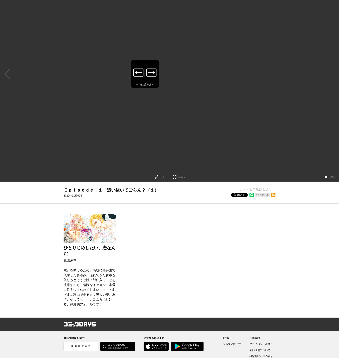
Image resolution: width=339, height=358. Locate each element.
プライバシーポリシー (262, 344)
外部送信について (259, 350)
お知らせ (228, 338)
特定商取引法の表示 (261, 356)
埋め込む (264, 194)
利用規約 (254, 338)
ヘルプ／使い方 (232, 344)
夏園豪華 (70, 260)
